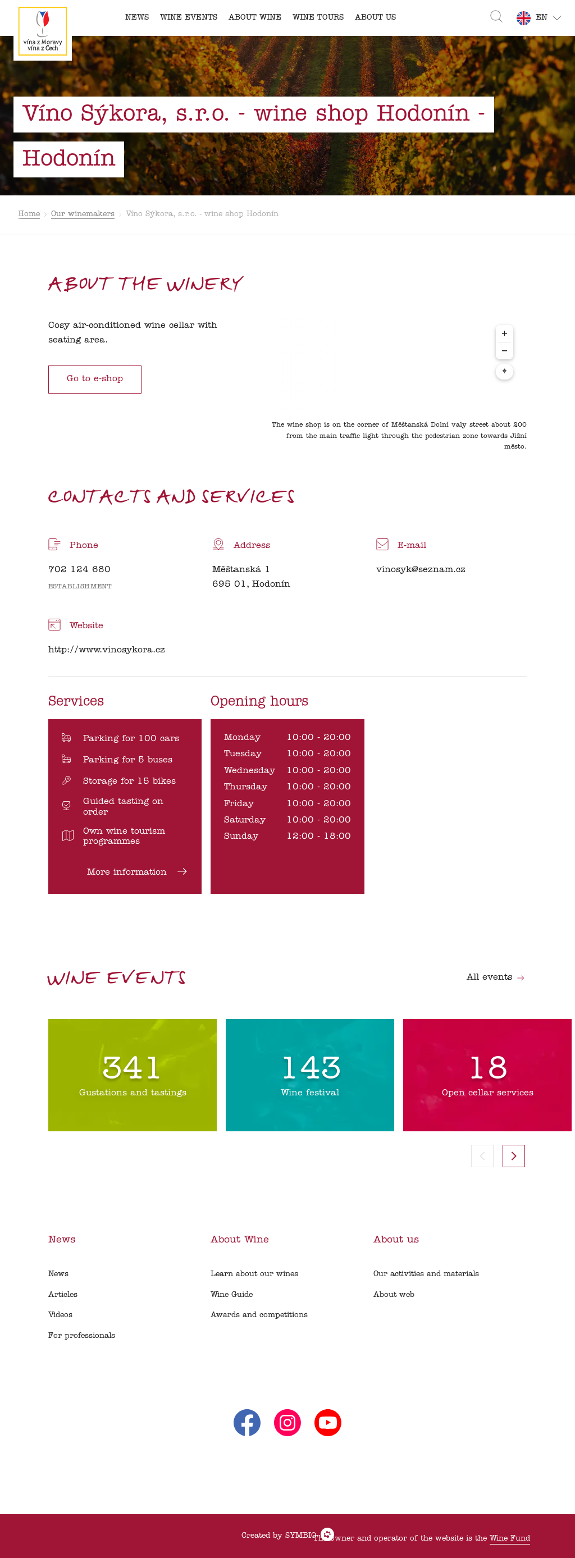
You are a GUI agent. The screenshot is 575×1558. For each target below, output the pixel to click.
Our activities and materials (426, 1274)
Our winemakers (83, 214)
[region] (395, 388)
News (58, 1274)
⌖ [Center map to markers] (504, 371)
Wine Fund (510, 1538)
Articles (62, 1295)
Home (29, 214)
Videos (60, 1315)
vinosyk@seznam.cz (421, 569)
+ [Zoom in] (504, 333)
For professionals (81, 1336)
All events (496, 977)
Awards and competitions (259, 1315)
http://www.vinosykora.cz (106, 650)
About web (393, 1295)
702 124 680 (79, 569)
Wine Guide (232, 1295)
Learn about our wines (254, 1274)
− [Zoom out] (504, 350)
